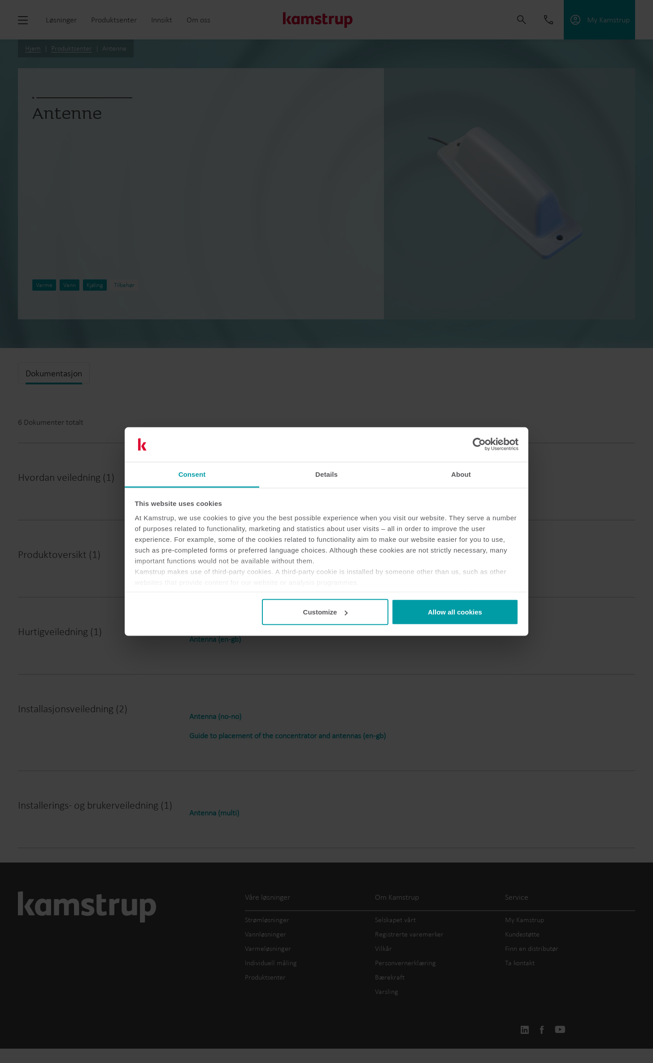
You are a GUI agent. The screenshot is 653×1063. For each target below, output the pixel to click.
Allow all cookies (455, 612)
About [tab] (461, 474)
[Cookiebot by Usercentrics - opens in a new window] (479, 444)
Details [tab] (326, 474)
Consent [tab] (192, 474)
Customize (325, 612)
